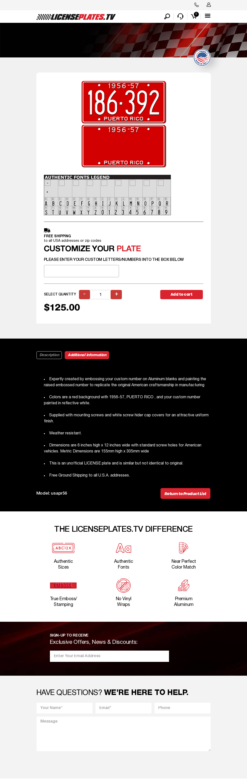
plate (129, 249)
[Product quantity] (100, 294)
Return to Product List (185, 494)
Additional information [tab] (87, 355)
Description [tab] (49, 355)
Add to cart (182, 294)
